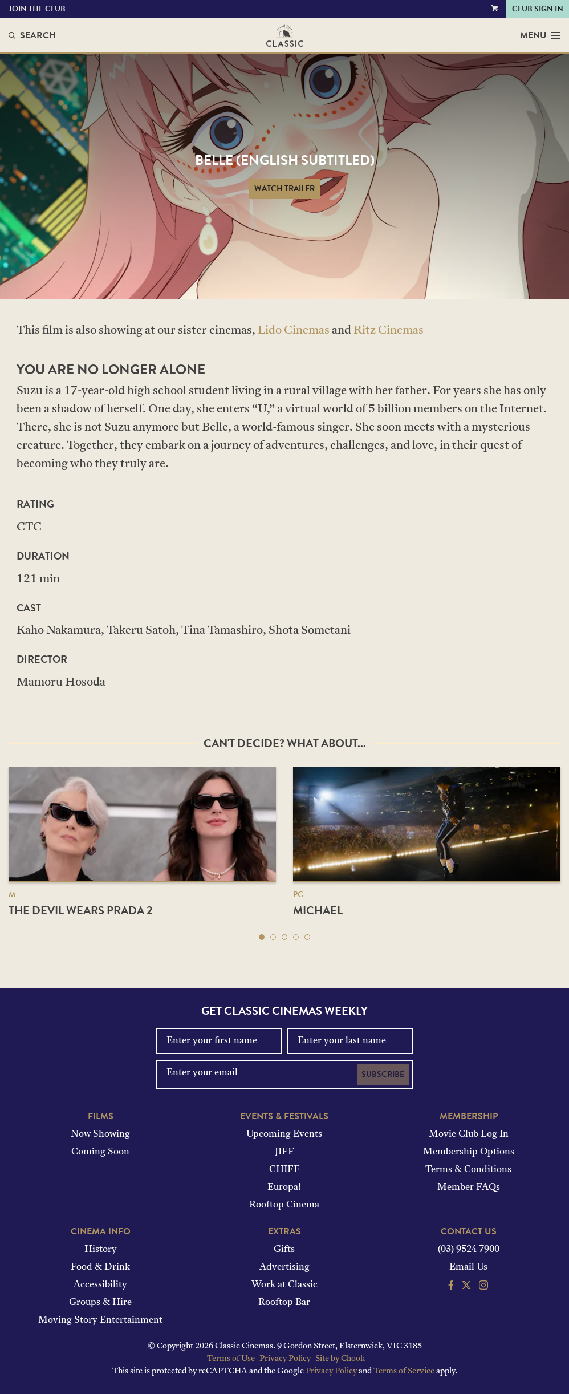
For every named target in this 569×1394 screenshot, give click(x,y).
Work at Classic (284, 1285)
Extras (284, 1231)
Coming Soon (100, 1152)
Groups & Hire (100, 1302)
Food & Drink (100, 1267)
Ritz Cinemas (388, 331)
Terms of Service (403, 1371)
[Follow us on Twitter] (466, 1286)
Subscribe (382, 1074)
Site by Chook (340, 1359)
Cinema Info (101, 1231)
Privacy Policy (285, 1359)
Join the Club (37, 9)
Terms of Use (231, 1359)
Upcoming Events (284, 1134)
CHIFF (284, 1169)
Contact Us (469, 1231)
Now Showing (100, 1134)
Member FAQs (468, 1187)
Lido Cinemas (294, 331)
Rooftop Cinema (284, 1205)
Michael (318, 910)
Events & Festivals (284, 1116)
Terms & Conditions (468, 1169)
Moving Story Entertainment (100, 1320)
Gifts (284, 1249)
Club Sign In (537, 9)
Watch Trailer (284, 188)
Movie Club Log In (469, 1134)
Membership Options (468, 1152)
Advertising (284, 1267)
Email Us (468, 1267)
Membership (469, 1116)
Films (100, 1116)
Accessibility (100, 1285)
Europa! (284, 1187)
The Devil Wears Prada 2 (80, 910)
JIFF (284, 1152)
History (100, 1249)
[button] (262, 937)
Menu (540, 35)
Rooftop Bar (284, 1302)
